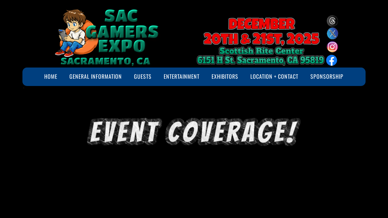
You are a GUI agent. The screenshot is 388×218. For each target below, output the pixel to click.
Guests (143, 76)
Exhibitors (225, 76)
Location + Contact (274, 76)
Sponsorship (326, 76)
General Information (95, 76)
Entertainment (181, 76)
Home (50, 76)
